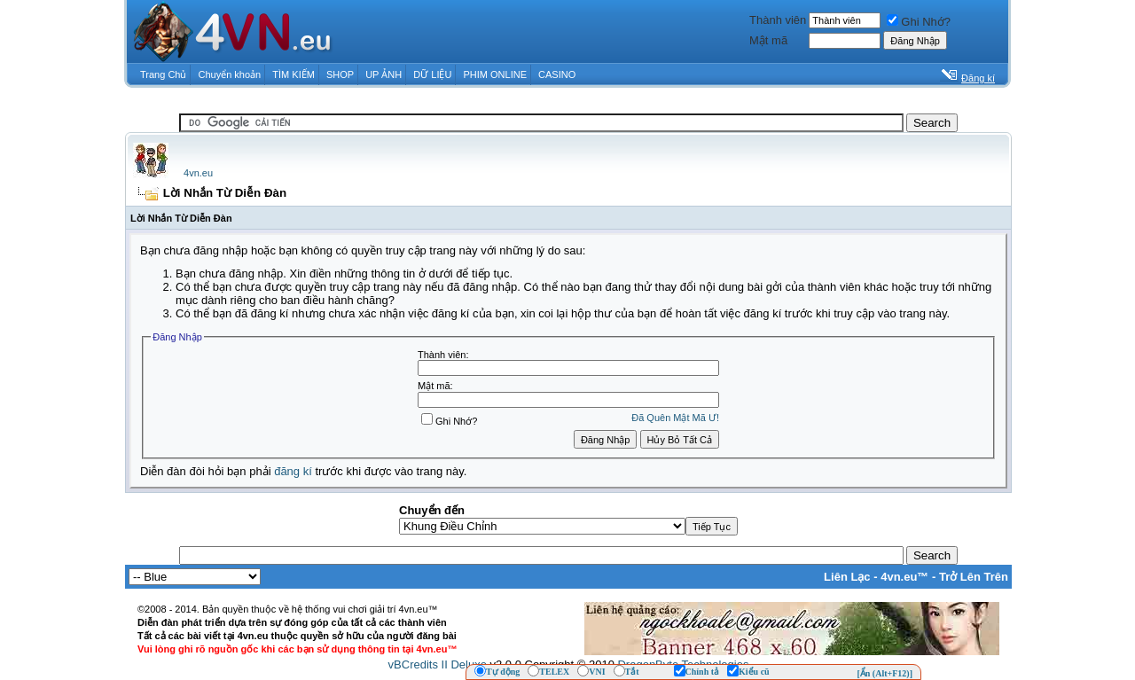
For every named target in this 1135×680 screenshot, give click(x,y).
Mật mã (768, 40)
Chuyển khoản (230, 74)
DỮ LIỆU (432, 74)
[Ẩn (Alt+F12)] (884, 673)
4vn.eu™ (904, 576)
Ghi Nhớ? (919, 21)
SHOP (340, 74)
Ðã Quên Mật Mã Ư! (675, 417)
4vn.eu (198, 173)
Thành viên (777, 20)
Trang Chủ (163, 74)
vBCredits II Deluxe (437, 664)
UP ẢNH (383, 74)
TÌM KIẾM (293, 74)
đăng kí (293, 471)
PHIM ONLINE (495, 74)
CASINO (556, 74)
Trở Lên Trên (973, 576)
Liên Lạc (847, 576)
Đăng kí (978, 78)
